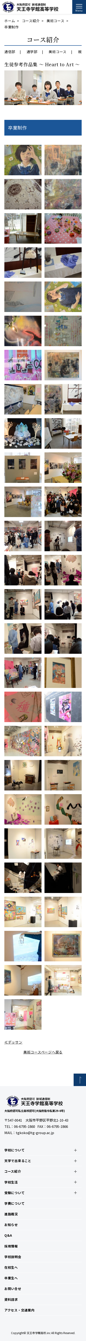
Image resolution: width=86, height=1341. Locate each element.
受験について (14, 1192)
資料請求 (11, 1299)
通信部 (9, 51)
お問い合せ (12, 1288)
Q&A (8, 1235)
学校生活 (11, 1182)
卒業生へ (11, 1278)
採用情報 (11, 1246)
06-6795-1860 (24, 1126)
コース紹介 (31, 20)
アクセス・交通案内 (19, 1310)
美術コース (55, 20)
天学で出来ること (17, 1160)
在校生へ (11, 1267)
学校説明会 (12, 1256)
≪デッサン (13, 1042)
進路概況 (11, 1214)
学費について (14, 1203)
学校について (14, 1150)
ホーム (9, 20)
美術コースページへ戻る (43, 1052)
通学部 (32, 51)
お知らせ (11, 1224)
